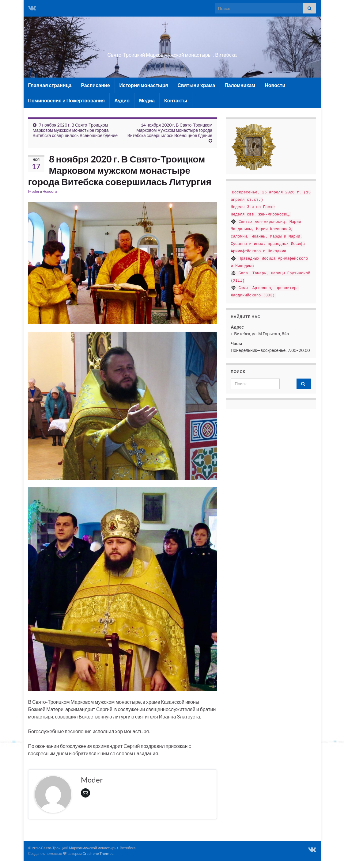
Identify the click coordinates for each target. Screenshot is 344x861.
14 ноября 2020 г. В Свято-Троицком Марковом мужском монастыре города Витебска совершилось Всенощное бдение (170, 130)
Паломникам (240, 85)
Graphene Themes (97, 853)
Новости (275, 85)
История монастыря (143, 85)
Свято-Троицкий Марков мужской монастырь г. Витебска (172, 53)
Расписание (95, 85)
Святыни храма (196, 85)
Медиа (147, 100)
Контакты (175, 100)
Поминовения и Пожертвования (66, 100)
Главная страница (50, 85)
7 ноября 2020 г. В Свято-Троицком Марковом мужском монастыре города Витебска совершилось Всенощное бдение (75, 130)
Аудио (122, 100)
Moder (34, 191)
